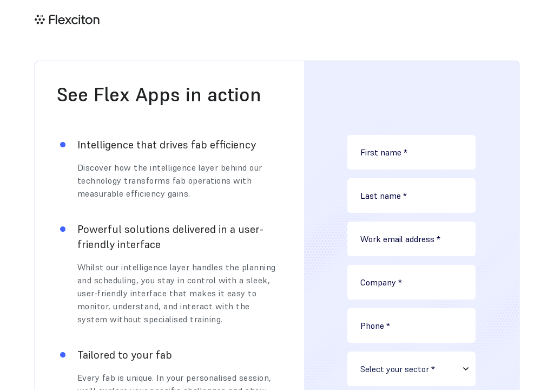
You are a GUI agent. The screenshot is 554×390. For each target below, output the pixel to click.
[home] (67, 19)
